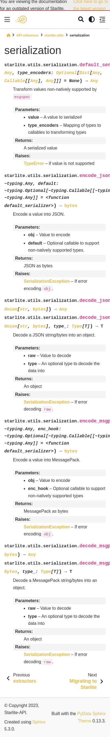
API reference (27, 35)
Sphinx (39, 722)
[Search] (81, 19)
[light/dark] (91, 19)
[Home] (8, 35)
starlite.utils (54, 35)
